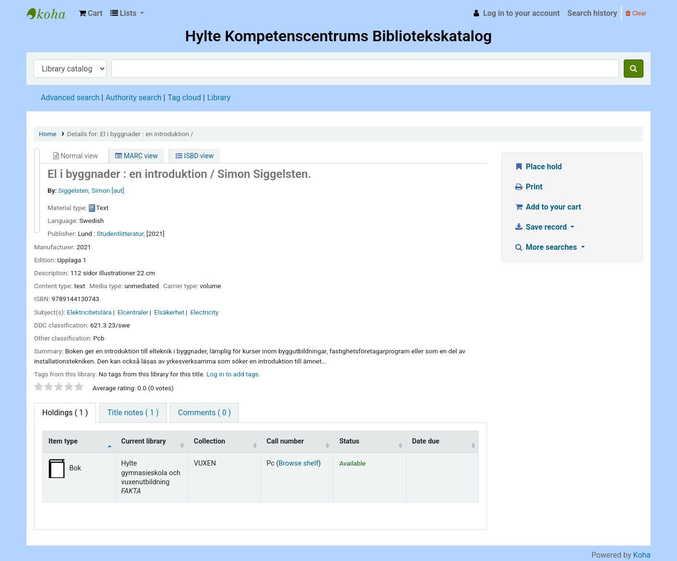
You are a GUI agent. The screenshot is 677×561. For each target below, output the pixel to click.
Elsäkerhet (169, 312)
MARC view (136, 156)
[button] (91, 13)
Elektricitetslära (89, 312)
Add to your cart (547, 206)
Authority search (133, 97)
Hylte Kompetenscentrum (51, 13)
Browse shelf (299, 463)
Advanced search (70, 97)
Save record (541, 227)
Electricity (204, 312)
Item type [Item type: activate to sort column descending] (63, 441)
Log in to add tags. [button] (233, 374)
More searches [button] (546, 247)
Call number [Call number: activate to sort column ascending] (285, 441)
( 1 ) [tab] (65, 412)
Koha (642, 555)
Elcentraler (133, 312)
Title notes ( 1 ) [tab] (133, 412)
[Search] (633, 68)
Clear (636, 13)
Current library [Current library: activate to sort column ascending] (143, 441)
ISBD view (195, 156)
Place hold (538, 166)
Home (48, 134)
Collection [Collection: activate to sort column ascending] (209, 441)
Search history (593, 13)
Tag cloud (184, 97)
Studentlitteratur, (121, 233)
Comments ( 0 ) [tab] (204, 412)
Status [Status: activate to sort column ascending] (349, 441)
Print (528, 186)
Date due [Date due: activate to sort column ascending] (425, 441)
